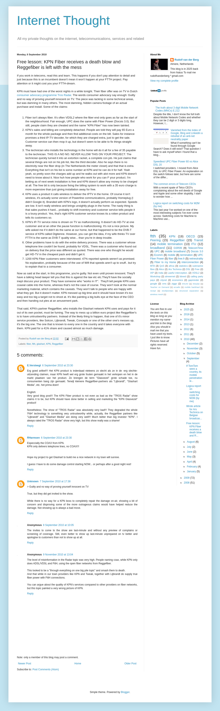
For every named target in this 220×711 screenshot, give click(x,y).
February (192, 466)
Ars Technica (175, 269)
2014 (187, 319)
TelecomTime (195, 248)
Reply (30, 425)
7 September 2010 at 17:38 (55, 481)
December (193, 343)
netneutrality (196, 258)
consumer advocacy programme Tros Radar (44, 95)
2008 (187, 482)
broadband (157, 248)
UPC (157, 251)
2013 (187, 324)
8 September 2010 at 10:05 (58, 525)
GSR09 (177, 248)
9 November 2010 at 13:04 (58, 554)
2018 (187, 314)
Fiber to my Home (165, 262)
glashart (41, 344)
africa (171, 266)
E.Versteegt (34, 365)
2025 (187, 309)
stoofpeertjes (167, 291)
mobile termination (170, 244)
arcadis (177, 287)
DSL (188, 269)
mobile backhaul (192, 287)
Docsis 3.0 (197, 251)
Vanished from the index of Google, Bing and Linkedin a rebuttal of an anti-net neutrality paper (187, 135)
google (153, 283)
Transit (198, 240)
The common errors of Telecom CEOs (174, 184)
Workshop (155, 276)
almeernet (170, 276)
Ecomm (158, 255)
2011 (187, 334)
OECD (190, 236)
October (192, 353)
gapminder (193, 280)
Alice (161, 269)
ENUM (185, 284)
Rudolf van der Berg (187, 59)
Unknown (32, 481)
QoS (162, 266)
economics (177, 280)
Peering (155, 240)
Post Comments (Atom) (45, 669)
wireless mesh (156, 294)
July (189, 446)
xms (164, 283)
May (189, 456)
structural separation (189, 291)
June (190, 451)
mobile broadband (175, 251)
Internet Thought (63, 20)
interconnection (190, 262)
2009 (187, 477)
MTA (152, 266)
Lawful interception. (178, 273)
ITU (193, 244)
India (160, 273)
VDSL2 (195, 273)
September (193, 358)
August (191, 441)
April (189, 461)
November (193, 348)
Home (77, 663)
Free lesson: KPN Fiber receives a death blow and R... (194, 429)
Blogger (125, 692)
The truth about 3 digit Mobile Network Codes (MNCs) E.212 (176, 109)
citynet (163, 280)
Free (197, 269)
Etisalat (196, 284)
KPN (48, 344)
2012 (187, 329)
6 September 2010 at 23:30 (57, 365)
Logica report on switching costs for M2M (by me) (193, 394)
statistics (183, 266)
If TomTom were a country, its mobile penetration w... (194, 373)
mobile (171, 255)
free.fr (181, 258)
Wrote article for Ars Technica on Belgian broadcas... (194, 412)
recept (153, 291)
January (192, 471)
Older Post (130, 663)
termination (186, 255)
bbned (183, 276)
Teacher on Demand (159, 287)
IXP (152, 273)
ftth (33, 344)
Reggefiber (57, 344)
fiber (29, 344)
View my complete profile (164, 80)
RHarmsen (33, 437)
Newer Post (24, 663)
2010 (187, 339)
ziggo (174, 283)
